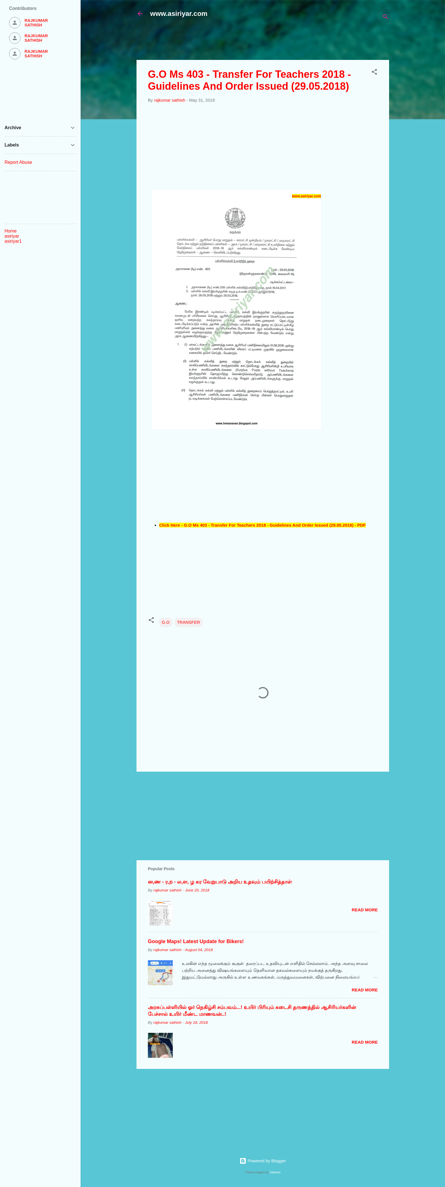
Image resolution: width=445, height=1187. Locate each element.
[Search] (385, 18)
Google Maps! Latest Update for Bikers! (196, 941)
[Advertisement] (274, 42)
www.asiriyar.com (178, 13)
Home (11, 231)
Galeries (275, 1172)
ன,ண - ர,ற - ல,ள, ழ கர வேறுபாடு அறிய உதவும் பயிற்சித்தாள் (220, 882)
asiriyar (12, 236)
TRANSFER (188, 622)
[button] (374, 72)
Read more (365, 909)
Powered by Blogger (263, 1160)
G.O (166, 622)
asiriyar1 (13, 241)
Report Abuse (18, 162)
